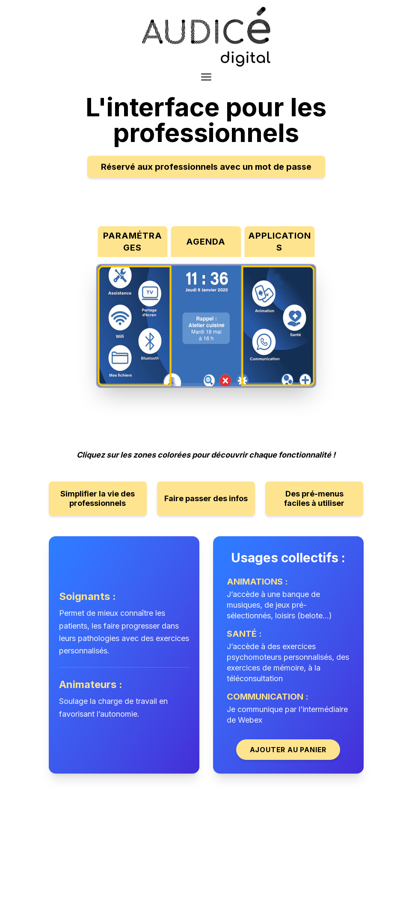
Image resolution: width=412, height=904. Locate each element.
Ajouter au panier (288, 749)
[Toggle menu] (206, 77)
